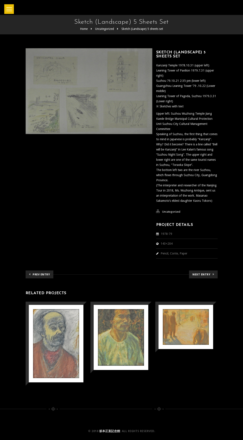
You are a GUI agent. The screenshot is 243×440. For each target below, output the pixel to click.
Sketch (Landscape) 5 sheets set (142, 29)
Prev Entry (39, 274)
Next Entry (203, 274)
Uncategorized (104, 29)
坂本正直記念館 (109, 431)
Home (84, 29)
